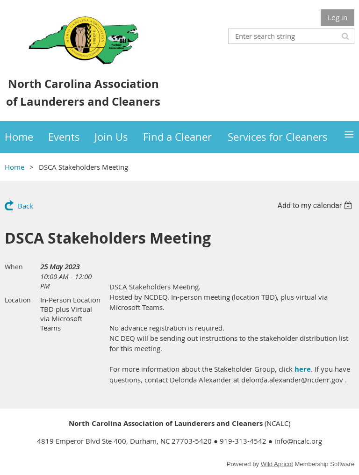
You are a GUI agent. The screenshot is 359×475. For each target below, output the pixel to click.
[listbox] (315, 205)
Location (18, 299)
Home (14, 167)
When (14, 266)
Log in (337, 17)
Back (25, 205)
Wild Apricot (277, 464)
